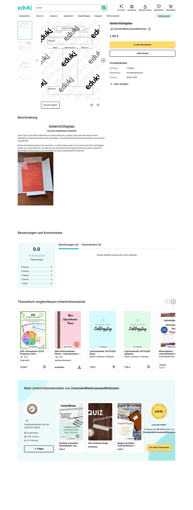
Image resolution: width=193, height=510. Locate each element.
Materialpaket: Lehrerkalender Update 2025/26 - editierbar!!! (170, 352)
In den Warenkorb (142, 44)
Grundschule (25, 16)
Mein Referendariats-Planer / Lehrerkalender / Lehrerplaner (67, 352)
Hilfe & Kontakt (112, 16)
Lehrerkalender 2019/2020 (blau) (103, 352)
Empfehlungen (84, 16)
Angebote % (69, 16)
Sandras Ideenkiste (63, 360)
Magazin (98, 16)
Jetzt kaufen (142, 53)
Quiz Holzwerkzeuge (98, 443)
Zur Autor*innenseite (159, 447)
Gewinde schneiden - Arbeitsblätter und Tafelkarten (69, 444)
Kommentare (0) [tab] (91, 244)
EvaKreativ (24, 360)
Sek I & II (41, 16)
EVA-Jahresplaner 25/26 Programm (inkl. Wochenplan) (32, 352)
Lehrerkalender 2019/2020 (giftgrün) (137, 352)
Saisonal (54, 16)
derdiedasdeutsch (166, 357)
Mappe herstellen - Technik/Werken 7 (126, 444)
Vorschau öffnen (50, 105)
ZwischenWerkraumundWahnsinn (130, 29)
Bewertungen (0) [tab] (69, 244)
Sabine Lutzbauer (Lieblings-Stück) (105, 357)
